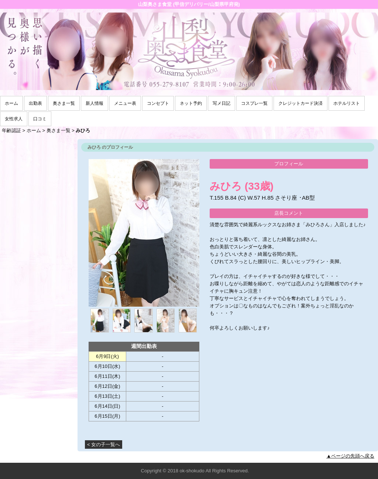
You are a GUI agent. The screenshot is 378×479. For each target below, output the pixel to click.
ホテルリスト (346, 103)
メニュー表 (125, 103)
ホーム (11, 103)
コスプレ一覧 (254, 103)
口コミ (40, 118)
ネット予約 (191, 103)
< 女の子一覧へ (103, 444)
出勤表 (35, 103)
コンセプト (158, 103)
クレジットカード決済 (300, 103)
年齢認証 (11, 130)
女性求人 (14, 118)
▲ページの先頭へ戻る (350, 456)
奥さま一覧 (64, 103)
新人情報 (94, 103)
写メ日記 (221, 103)
